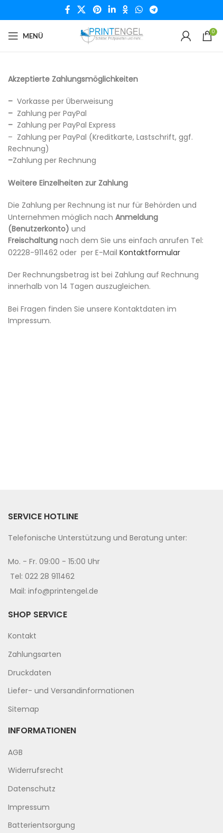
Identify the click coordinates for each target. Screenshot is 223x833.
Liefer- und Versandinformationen (71, 690)
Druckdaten (29, 672)
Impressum (29, 807)
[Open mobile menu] (25, 35)
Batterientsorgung (41, 825)
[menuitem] (111, 636)
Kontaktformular (149, 252)
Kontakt (22, 636)
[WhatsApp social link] (139, 10)
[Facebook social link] (67, 10)
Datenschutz (31, 788)
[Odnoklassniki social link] (125, 10)
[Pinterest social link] (97, 10)
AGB (15, 752)
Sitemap (23, 709)
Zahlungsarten (34, 654)
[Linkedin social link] (112, 10)
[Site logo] (111, 35)
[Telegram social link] (153, 10)
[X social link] (81, 10)
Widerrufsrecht (35, 770)
